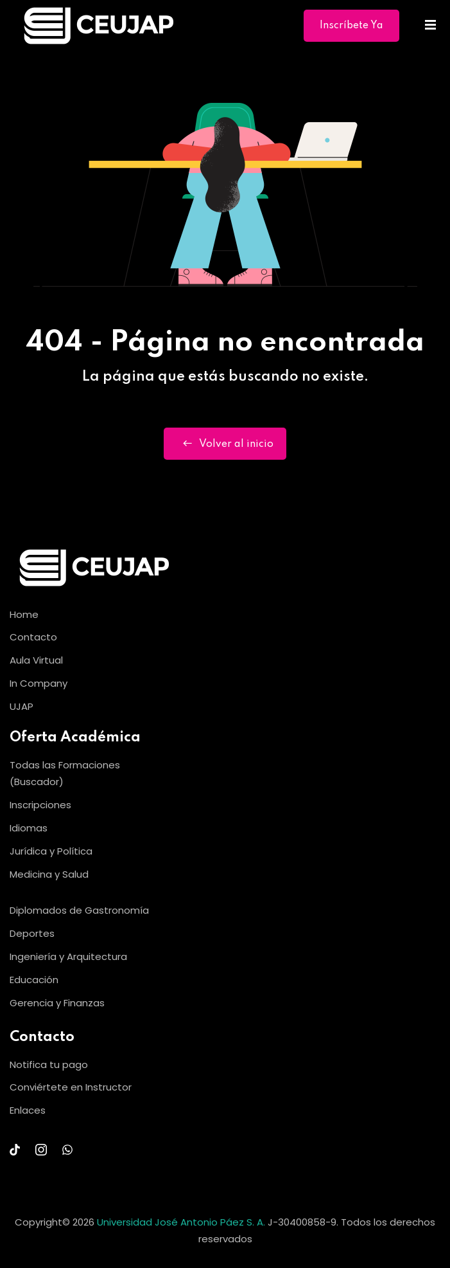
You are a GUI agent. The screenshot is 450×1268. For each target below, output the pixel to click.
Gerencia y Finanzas (57, 1003)
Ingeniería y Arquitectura (68, 956)
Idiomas (29, 828)
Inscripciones (40, 804)
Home (24, 614)
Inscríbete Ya (351, 26)
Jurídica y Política (51, 851)
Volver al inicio (225, 443)
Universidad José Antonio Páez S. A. (182, 1222)
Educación (34, 979)
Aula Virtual (36, 660)
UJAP (21, 706)
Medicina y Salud (49, 874)
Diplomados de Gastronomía (79, 910)
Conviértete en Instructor (71, 1087)
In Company (38, 683)
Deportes (32, 933)
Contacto (33, 637)
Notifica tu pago (49, 1064)
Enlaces (28, 1110)
